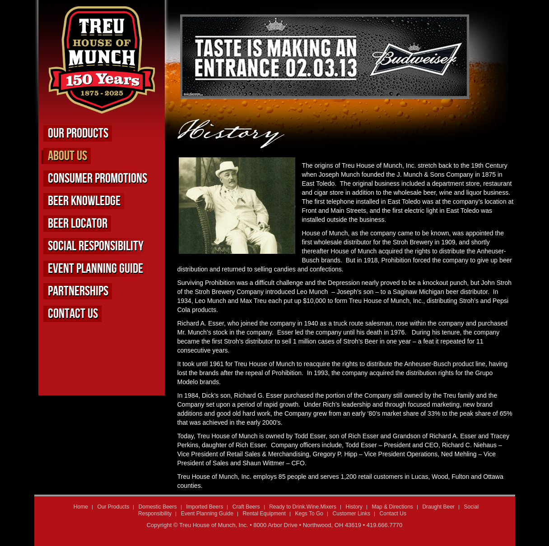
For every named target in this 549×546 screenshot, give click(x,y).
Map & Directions (392, 507)
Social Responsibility (96, 246)
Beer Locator (77, 224)
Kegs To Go (309, 513)
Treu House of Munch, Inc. (213, 525)
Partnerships (78, 291)
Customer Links (351, 513)
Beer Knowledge (84, 201)
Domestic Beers (158, 507)
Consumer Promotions (97, 178)
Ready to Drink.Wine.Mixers (302, 507)
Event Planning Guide (95, 269)
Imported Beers (204, 507)
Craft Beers (246, 507)
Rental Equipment (263, 513)
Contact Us (73, 314)
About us (67, 156)
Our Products (78, 133)
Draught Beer (438, 507)
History (353, 507)
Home (81, 507)
